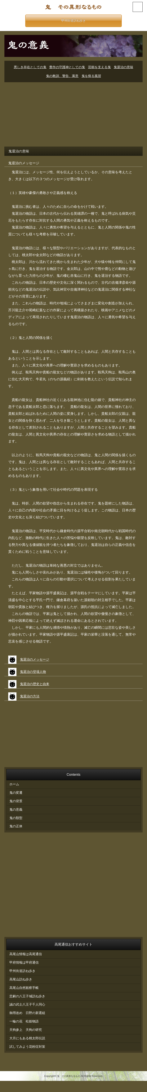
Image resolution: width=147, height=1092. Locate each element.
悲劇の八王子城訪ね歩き (28, 1004)
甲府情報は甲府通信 (24, 968)
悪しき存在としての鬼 (28, 67)
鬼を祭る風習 (92, 76)
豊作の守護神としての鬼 (67, 67)
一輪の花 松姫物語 (24, 1031)
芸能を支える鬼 (101, 67)
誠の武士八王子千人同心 (28, 1013)
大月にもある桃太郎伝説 (28, 1049)
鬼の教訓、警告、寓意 (61, 76)
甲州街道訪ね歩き (73, 20)
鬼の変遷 (16, 794)
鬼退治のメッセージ (35, 660)
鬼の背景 (16, 803)
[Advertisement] (73, 113)
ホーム (14, 785)
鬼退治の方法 (30, 696)
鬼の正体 (16, 830)
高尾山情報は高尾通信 (26, 959)
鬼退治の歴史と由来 (35, 684)
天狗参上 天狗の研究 (26, 1040)
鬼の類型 (16, 821)
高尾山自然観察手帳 (24, 995)
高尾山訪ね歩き (21, 986)
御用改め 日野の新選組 (28, 1022)
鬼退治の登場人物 (33, 672)
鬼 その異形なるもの (68, 1087)
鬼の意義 (16, 812)
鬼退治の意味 (126, 67)
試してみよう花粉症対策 (28, 1058)
